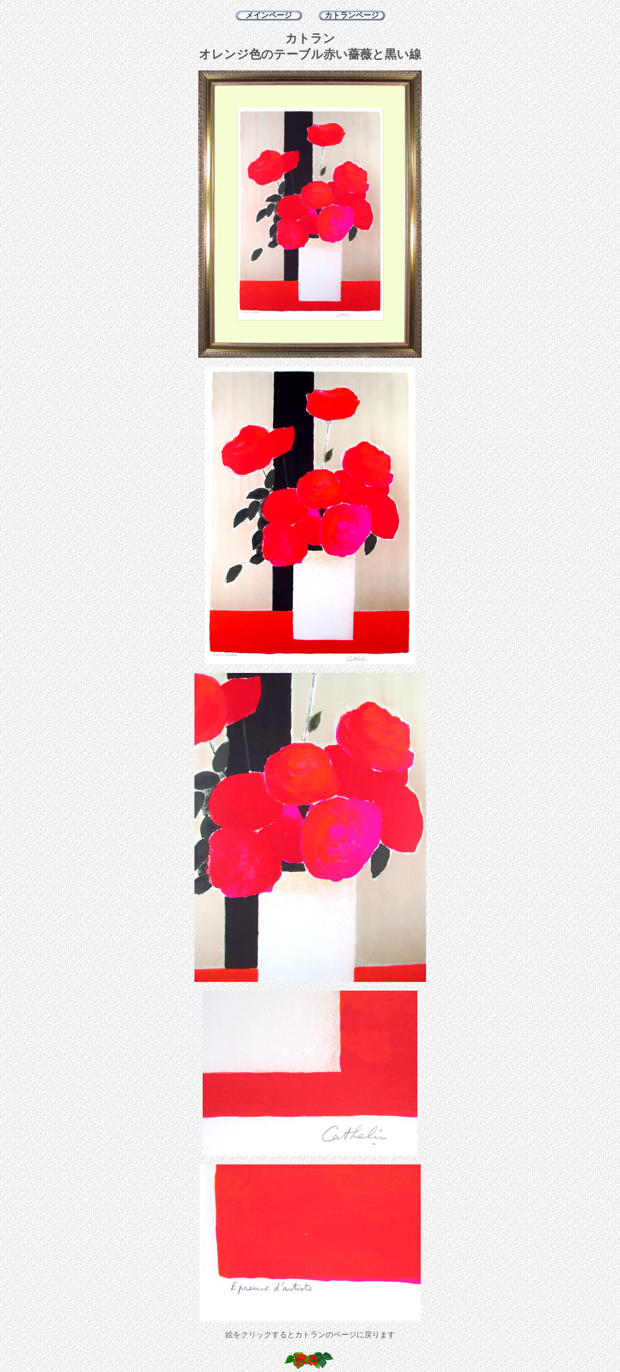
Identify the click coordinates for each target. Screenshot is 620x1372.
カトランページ (352, 15)
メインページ (269, 15)
